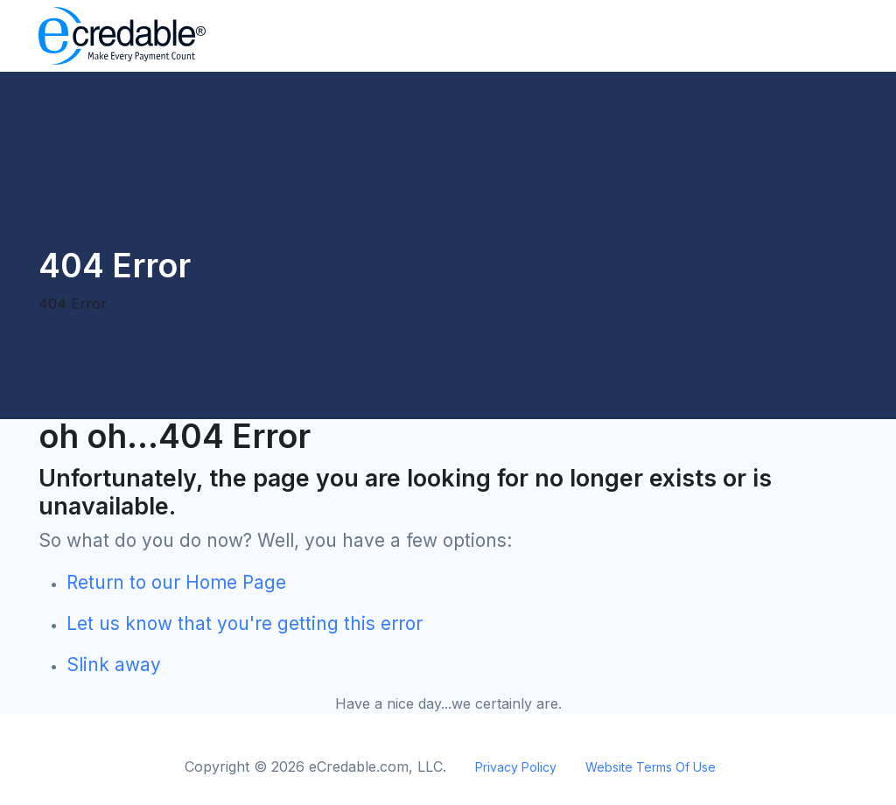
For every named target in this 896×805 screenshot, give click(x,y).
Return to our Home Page (176, 582)
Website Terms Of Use (650, 767)
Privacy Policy (515, 767)
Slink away (113, 665)
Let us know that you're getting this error (244, 623)
